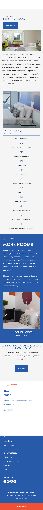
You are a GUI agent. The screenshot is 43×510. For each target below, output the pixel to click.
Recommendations (10, 433)
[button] (4, 40)
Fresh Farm (7, 441)
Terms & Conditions (11, 461)
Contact (6, 465)
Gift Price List (8, 445)
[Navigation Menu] (5, 4)
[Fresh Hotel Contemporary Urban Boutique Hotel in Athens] (36, 4)
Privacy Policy (8, 457)
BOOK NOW (21, 506)
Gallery (6, 437)
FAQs (5, 470)
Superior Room (21, 332)
